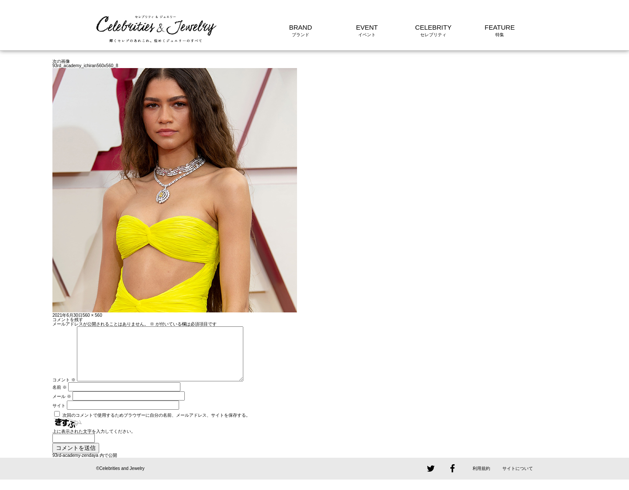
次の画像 (61, 61)
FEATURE (500, 27)
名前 (59, 397)
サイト (59, 416)
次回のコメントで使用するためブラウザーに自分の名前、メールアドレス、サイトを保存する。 (156, 425)
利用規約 (481, 478)
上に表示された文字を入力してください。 (93, 441)
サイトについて (517, 478)
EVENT (367, 27)
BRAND (300, 27)
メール (61, 406)
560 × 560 (92, 315)
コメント (64, 390)
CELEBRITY (433, 27)
